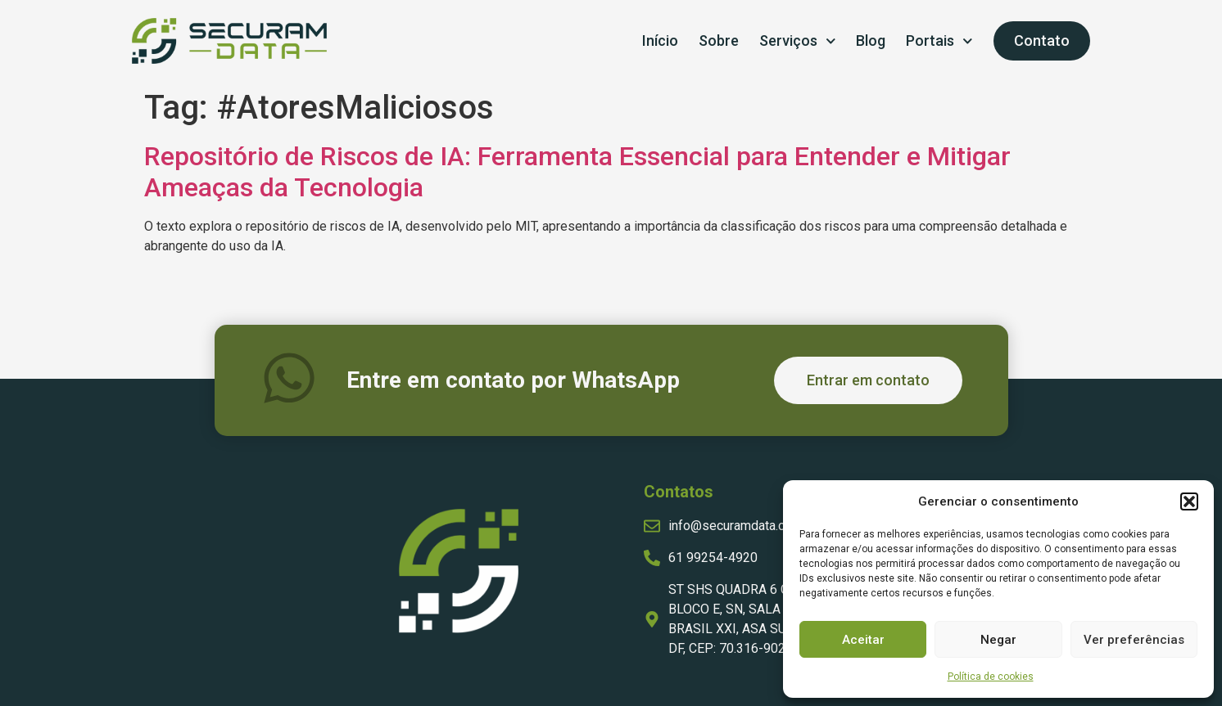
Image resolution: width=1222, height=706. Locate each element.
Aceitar (863, 639)
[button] (1189, 501)
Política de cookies (991, 676)
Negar (998, 639)
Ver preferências (1134, 639)
